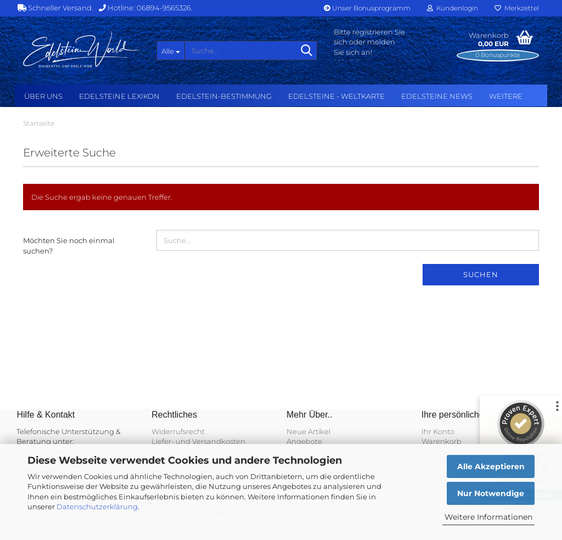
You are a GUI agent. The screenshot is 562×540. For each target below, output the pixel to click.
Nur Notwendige (490, 493)
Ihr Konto (438, 431)
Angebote (304, 441)
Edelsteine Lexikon (119, 96)
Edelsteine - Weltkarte (336, 96)
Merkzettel (516, 8)
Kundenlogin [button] (452, 8)
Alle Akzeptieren (491, 466)
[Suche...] (170, 50)
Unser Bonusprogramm (367, 8)
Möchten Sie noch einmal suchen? (69, 245)
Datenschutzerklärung (97, 506)
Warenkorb (442, 441)
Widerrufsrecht (178, 431)
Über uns (43, 96)
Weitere (505, 96)
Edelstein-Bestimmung (224, 96)
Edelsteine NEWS (437, 96)
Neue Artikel (308, 431)
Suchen (480, 274)
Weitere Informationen (488, 517)
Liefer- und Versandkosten (198, 441)
